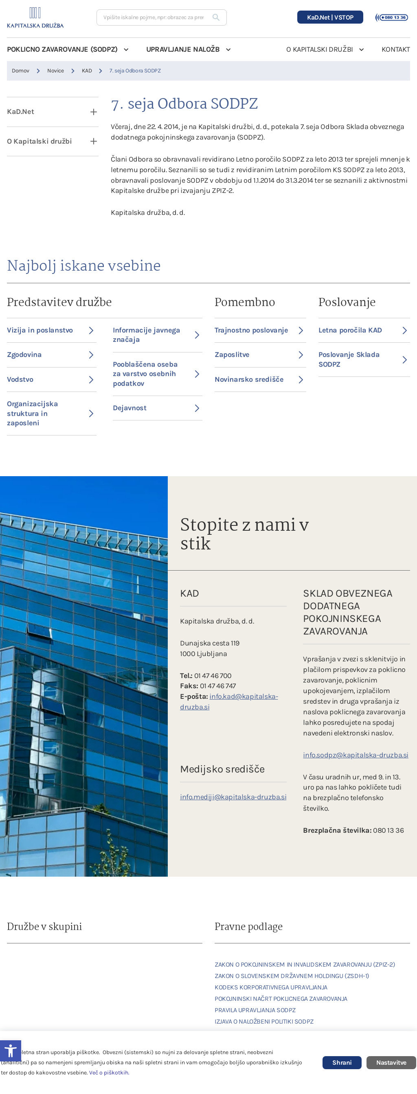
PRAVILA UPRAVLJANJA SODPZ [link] (255, 1010)
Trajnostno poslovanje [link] (259, 330)
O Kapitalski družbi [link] (39, 141)
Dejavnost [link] (156, 407)
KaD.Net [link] (20, 111)
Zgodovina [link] (50, 354)
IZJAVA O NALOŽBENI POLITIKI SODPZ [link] (264, 1021)
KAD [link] (87, 70)
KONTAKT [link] (396, 49)
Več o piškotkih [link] (108, 1072)
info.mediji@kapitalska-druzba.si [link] (233, 796)
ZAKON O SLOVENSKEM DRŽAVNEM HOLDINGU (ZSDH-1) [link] (292, 976)
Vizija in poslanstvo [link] (50, 330)
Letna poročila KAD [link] (362, 330)
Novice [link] (55, 70)
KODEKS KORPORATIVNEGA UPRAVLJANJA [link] (271, 987)
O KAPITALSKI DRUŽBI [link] (319, 49)
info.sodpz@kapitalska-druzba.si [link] (355, 754)
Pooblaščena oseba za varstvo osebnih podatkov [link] (156, 374)
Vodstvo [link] (50, 379)
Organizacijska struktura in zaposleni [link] (50, 413)
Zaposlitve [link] (259, 354)
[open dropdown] (88, 111)
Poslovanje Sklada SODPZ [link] (362, 359)
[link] (29, 964)
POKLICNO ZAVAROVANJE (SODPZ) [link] (62, 49)
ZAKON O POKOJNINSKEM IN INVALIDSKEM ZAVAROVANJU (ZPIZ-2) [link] (305, 964)
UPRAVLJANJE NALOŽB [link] (183, 49)
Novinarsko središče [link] (259, 379)
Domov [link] (20, 70)
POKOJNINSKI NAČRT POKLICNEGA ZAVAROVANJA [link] (281, 998)
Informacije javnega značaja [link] (156, 335)
